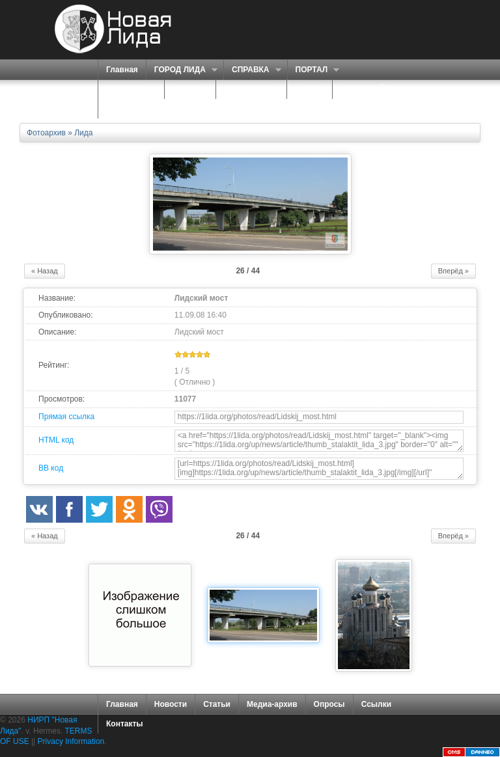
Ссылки (376, 704)
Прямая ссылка (66, 416)
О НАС (186, 89)
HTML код (56, 440)
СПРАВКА (252, 70)
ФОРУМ (309, 89)
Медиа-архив (272, 704)
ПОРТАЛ (313, 70)
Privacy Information (71, 741)
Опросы (329, 704)
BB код (50, 468)
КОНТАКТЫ (128, 108)
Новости (170, 704)
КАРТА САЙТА (367, 89)
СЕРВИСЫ (128, 89)
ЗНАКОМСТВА (251, 89)
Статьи (216, 704)
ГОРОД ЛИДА (181, 70)
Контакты (124, 723)
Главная (122, 69)
